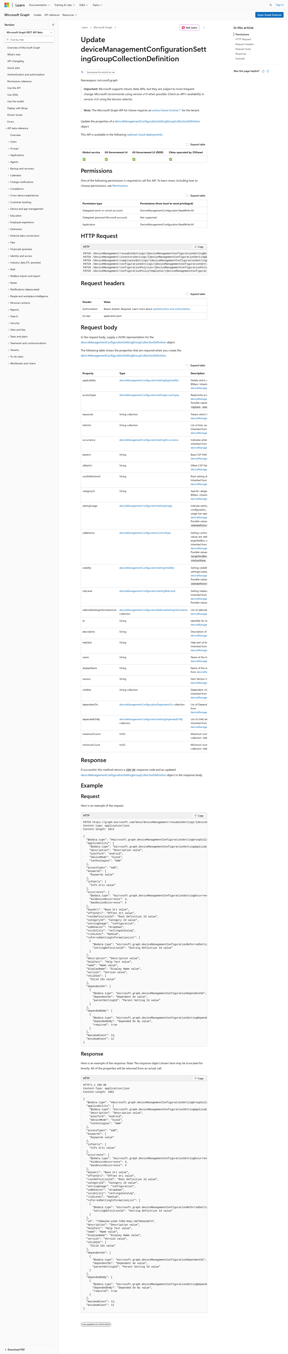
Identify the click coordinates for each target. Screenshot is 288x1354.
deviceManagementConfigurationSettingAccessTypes (149, 395)
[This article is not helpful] (267, 71)
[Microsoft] (6, 5)
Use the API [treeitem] (14, 88)
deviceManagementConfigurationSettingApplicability (149, 380)
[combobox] (29, 32)
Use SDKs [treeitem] (12, 94)
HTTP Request (243, 39)
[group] (144, 262)
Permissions (120, 185)
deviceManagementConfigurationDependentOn (146, 704)
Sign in (280, 4)
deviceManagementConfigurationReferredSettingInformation (153, 610)
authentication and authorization (171, 309)
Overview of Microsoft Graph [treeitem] (23, 47)
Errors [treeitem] (10, 121)
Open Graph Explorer (270, 15)
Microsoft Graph (103, 27)
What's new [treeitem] (13, 54)
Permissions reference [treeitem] (19, 81)
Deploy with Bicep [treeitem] (17, 108)
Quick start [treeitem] (13, 68)
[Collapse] (53, 24)
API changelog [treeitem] (15, 61)
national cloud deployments (144, 134)
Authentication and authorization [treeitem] (26, 74)
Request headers (244, 44)
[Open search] (270, 5)
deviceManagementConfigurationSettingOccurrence (148, 440)
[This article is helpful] (263, 71)
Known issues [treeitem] (14, 114)
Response (240, 53)
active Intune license (165, 110)
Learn (85, 27)
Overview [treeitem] (15, 135)
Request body (243, 49)
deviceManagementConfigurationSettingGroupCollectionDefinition (157, 121)
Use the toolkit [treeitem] (15, 101)
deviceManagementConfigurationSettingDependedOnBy (151, 719)
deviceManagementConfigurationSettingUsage (145, 505)
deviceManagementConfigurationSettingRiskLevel (147, 591)
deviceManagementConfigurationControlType (145, 532)
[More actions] (204, 28)
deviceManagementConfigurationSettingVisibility (146, 567)
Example (240, 58)
